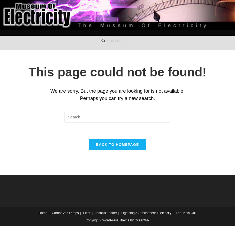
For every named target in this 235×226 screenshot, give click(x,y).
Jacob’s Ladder (106, 213)
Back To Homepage (117, 145)
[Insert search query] (117, 117)
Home (43, 213)
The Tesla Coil (186, 213)
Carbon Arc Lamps (65, 213)
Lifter (87, 213)
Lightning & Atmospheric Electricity (146, 213)
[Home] (103, 41)
